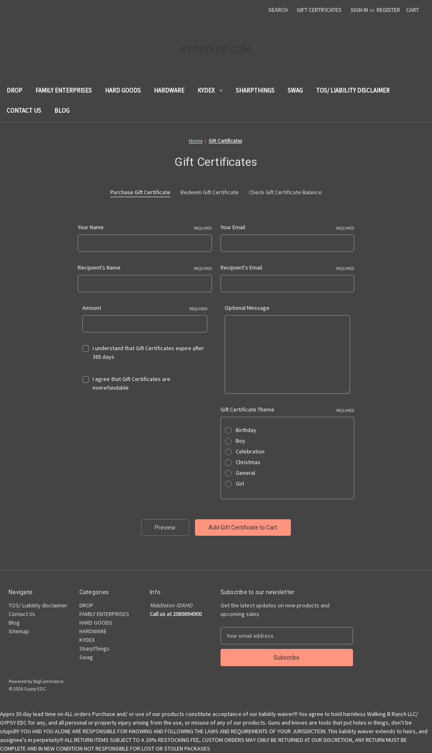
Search (278, 10)
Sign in (359, 10)
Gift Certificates (319, 10)
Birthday (246, 430)
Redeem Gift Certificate (210, 192)
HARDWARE (169, 90)
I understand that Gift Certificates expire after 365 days (148, 352)
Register (388, 10)
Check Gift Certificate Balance (285, 192)
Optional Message (247, 307)
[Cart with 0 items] (412, 10)
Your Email (288, 227)
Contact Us (24, 110)
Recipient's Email (288, 268)
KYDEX (210, 90)
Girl (240, 483)
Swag (295, 90)
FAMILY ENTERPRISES (63, 90)
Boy (240, 440)
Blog (62, 110)
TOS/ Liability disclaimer (353, 90)
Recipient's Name (145, 268)
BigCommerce (48, 681)
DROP (14, 90)
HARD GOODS (123, 90)
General (245, 472)
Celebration (250, 451)
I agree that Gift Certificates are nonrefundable (131, 383)
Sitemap (19, 631)
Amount (145, 308)
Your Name (145, 227)
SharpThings (255, 90)
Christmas (248, 462)
